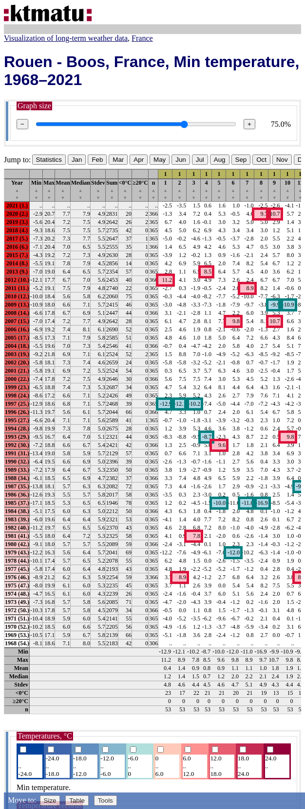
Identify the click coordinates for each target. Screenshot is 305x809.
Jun (180, 159)
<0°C (125, 189)
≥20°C (140, 189)
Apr (138, 159)
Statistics (49, 159)
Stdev (98, 189)
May (159, 159)
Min (36, 189)
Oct (261, 159)
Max (49, 189)
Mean (63, 189)
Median (80, 189)
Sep (241, 159)
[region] (152, 441)
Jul (200, 159)
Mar (118, 159)
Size (50, 800)
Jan (77, 159)
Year (17, 189)
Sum (111, 189)
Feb (97, 159)
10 (287, 189)
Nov (282, 159)
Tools (105, 800)
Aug (220, 159)
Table (77, 800)
